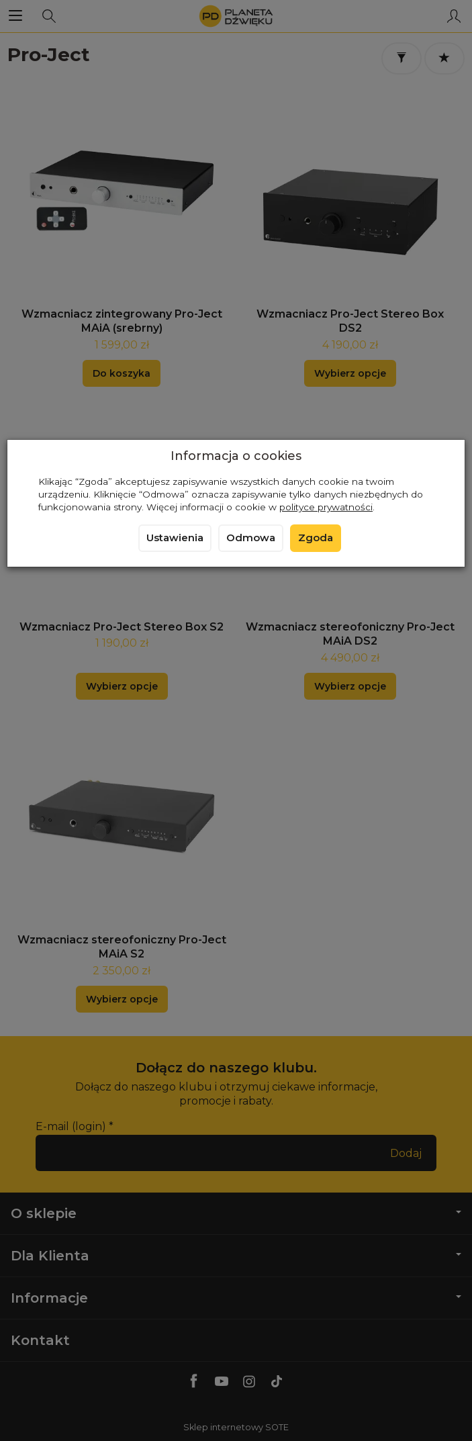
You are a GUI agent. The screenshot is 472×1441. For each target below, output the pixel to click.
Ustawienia (174, 538)
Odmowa (250, 538)
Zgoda (315, 538)
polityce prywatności (326, 507)
